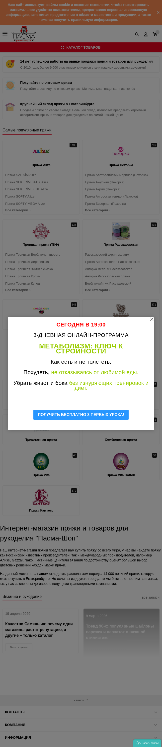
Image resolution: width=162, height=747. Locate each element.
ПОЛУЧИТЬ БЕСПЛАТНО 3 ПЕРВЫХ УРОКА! (81, 415)
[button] (147, 743)
